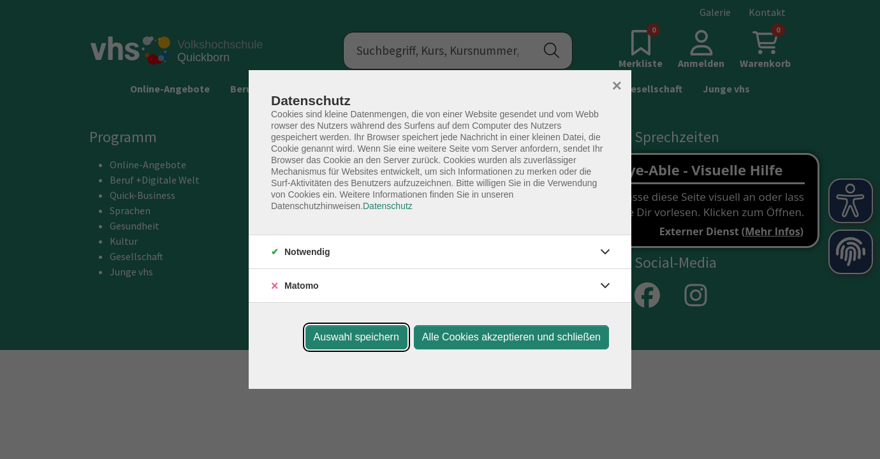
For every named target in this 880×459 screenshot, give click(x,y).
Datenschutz (388, 206)
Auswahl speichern (356, 337)
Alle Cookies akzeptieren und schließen (511, 337)
